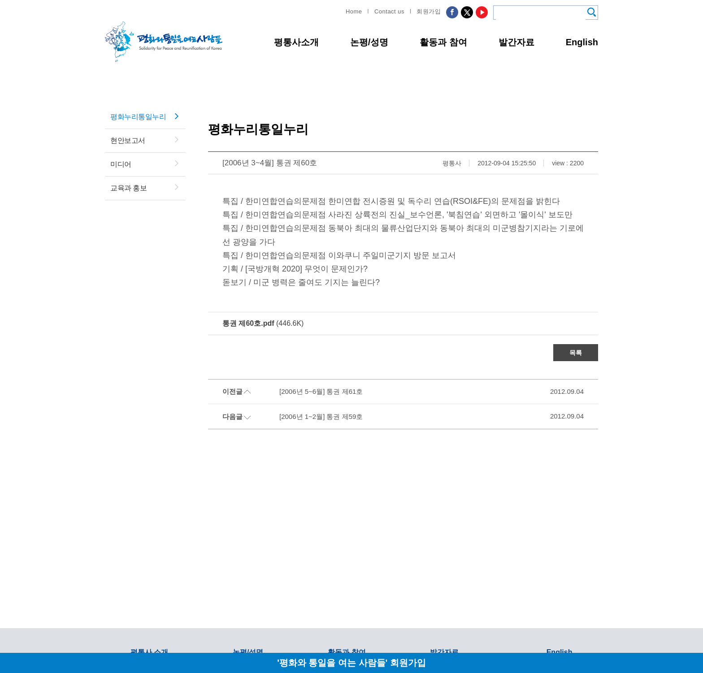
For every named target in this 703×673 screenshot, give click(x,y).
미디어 (120, 164)
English (582, 42)
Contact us (389, 11)
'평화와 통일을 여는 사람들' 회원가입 (351, 662)
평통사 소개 (149, 652)
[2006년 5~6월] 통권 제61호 (321, 391)
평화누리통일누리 (138, 117)
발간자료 (516, 42)
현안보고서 (127, 140)
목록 (575, 352)
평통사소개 (296, 42)
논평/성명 (369, 42)
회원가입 (429, 11)
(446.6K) (263, 323)
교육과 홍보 (128, 188)
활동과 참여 (443, 42)
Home (354, 11)
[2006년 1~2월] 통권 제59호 (321, 416)
